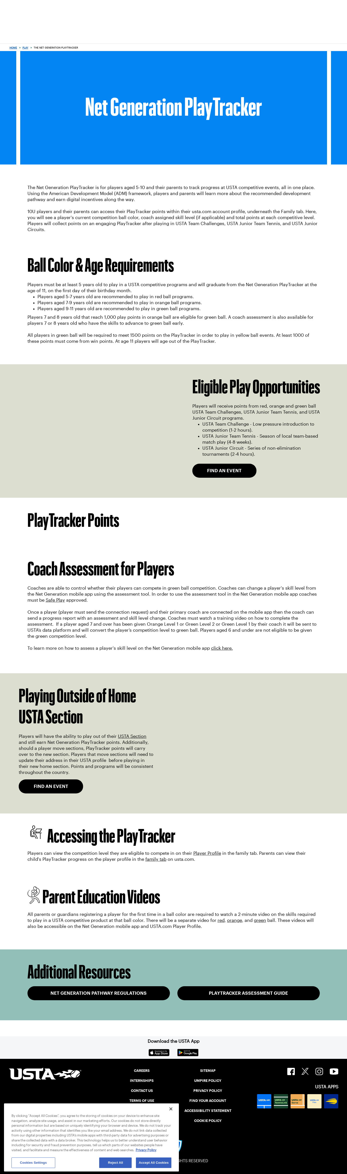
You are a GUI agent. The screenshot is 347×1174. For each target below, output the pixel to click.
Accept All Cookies (154, 1162)
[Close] (170, 1108)
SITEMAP (208, 1070)
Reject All (115, 1162)
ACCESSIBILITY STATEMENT (207, 1110)
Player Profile (207, 853)
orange (234, 920)
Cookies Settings (33, 1162)
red (221, 920)
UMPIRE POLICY (207, 1080)
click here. (222, 648)
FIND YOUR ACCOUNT (207, 1100)
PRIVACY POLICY (207, 1090)
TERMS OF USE (141, 1100)
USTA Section (132, 736)
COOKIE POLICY (208, 1120)
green (260, 920)
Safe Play (55, 600)
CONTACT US (142, 1090)
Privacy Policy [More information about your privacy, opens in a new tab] (146, 1150)
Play (25, 47)
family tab (155, 859)
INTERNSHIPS (142, 1080)
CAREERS (142, 1070)
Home (13, 47)
